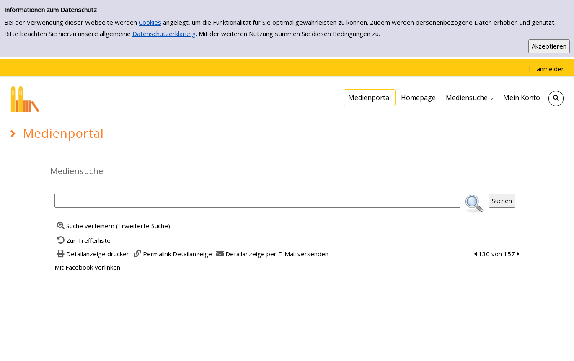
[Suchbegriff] (257, 201)
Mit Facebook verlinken (87, 267)
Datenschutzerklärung (164, 33)
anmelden (551, 68)
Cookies (150, 22)
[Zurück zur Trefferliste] (82, 240)
